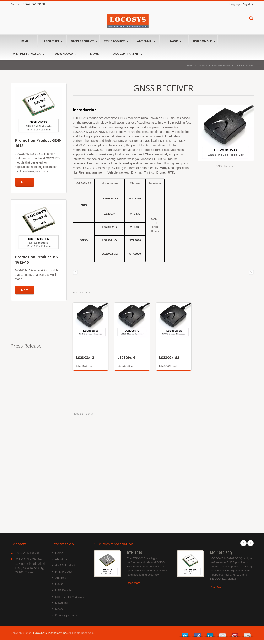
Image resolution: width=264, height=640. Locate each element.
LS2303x (109, 213)
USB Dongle (204, 41)
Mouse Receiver (221, 65)
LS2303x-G (109, 227)
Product (203, 65)
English (246, 4)
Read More (133, 583)
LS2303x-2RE (110, 198)
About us (53, 41)
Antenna (146, 41)
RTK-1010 (134, 552)
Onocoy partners (129, 53)
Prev (243, 543)
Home (24, 41)
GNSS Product (84, 41)
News (94, 53)
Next (250, 543)
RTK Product (116, 41)
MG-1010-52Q (221, 552)
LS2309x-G (109, 240)
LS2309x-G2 (110, 253)
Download (65, 53)
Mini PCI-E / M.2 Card (30, 53)
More (24, 182)
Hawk (175, 41)
